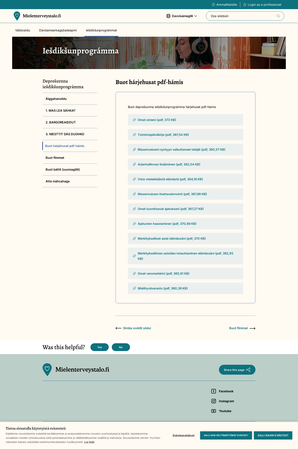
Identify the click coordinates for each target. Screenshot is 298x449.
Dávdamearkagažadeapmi (58, 30)
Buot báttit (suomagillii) (63, 169)
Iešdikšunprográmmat (101, 30)
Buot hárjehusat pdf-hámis (64, 146)
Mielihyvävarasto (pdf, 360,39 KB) (160, 288)
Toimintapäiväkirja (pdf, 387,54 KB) (160, 135)
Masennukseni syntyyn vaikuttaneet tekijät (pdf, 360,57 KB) (178, 149)
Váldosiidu (22, 30)
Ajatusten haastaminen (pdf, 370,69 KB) (164, 224)
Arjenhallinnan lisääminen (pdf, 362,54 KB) (166, 164)
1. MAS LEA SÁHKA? (60, 110)
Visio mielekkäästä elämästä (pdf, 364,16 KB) (167, 179)
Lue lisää (89, 441)
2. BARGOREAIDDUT (61, 122)
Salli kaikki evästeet (273, 435)
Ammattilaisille (224, 4)
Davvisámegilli (181, 18)
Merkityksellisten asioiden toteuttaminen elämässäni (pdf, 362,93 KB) (182, 256)
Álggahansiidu (56, 99)
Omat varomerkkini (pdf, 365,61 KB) (160, 273)
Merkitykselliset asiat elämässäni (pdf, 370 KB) (169, 238)
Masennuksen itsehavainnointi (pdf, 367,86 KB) (169, 194)
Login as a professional (262, 4)
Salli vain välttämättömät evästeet (226, 435)
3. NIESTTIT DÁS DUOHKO (65, 134)
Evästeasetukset (183, 435)
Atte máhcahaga (58, 181)
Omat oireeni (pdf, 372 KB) (154, 120)
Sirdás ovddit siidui (133, 328)
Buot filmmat (55, 158)
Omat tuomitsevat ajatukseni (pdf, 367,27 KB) (168, 209)
